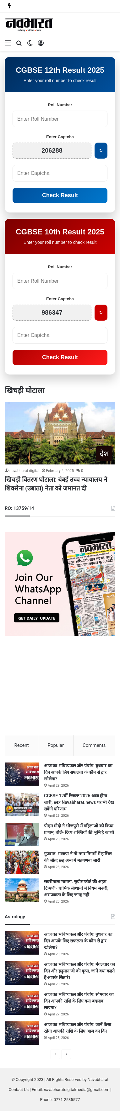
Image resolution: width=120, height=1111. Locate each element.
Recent (21, 745)
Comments (94, 745)
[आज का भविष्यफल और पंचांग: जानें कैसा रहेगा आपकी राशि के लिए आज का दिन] (22, 1033)
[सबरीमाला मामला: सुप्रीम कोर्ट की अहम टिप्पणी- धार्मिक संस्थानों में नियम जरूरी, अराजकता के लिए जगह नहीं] (22, 890)
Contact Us (19, 1089)
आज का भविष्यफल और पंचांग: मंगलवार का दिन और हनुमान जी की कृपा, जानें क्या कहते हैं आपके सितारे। (79, 971)
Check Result (60, 195)
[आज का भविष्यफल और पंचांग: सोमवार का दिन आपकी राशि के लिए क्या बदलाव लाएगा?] (22, 1003)
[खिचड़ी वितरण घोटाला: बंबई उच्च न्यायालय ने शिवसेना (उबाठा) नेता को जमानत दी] (60, 433)
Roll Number (60, 104)
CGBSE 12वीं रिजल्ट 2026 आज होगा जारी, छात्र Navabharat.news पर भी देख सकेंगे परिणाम (79, 802)
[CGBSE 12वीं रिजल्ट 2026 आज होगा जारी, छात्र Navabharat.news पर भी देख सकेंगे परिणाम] (22, 804)
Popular (56, 745)
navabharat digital (24, 471)
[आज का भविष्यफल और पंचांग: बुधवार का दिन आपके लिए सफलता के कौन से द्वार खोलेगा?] (22, 774)
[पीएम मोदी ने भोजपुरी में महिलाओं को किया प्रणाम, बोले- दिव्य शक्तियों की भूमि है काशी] (22, 834)
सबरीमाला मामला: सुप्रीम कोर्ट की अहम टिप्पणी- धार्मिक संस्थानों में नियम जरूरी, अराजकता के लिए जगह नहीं (76, 888)
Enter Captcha (60, 136)
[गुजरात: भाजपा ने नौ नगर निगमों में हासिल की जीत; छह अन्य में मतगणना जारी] (22, 862)
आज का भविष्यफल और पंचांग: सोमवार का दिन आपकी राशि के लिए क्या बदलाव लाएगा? (79, 1001)
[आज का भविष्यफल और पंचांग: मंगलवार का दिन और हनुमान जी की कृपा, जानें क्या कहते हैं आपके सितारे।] (22, 973)
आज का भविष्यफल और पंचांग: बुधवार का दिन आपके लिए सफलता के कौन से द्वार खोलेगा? (78, 772)
